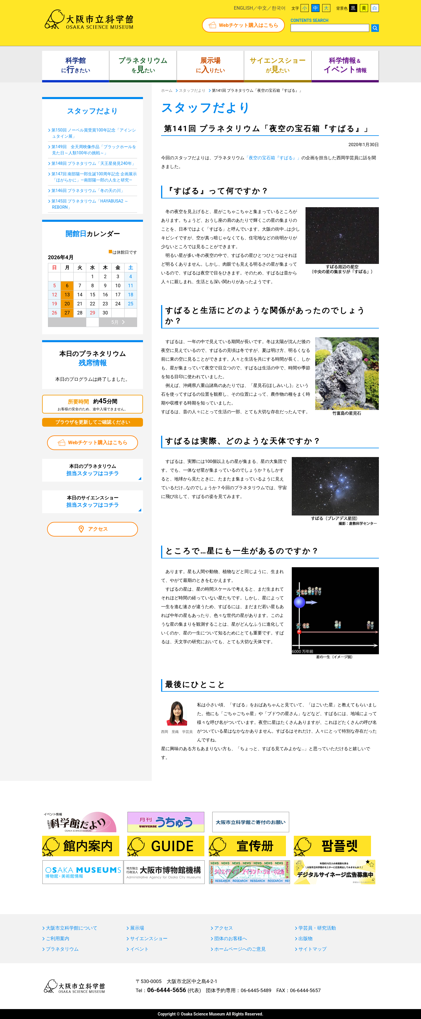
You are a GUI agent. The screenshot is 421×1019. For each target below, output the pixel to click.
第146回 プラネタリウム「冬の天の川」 (88, 190)
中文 (262, 8)
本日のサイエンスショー (92, 501)
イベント (139, 949)
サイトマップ (313, 949)
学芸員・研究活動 (317, 928)
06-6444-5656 (166, 990)
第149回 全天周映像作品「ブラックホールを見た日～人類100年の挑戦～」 (93, 149)
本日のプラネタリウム (92, 469)
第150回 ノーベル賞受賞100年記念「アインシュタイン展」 (93, 133)
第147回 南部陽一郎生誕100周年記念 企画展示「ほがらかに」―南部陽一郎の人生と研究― (94, 177)
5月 (115, 322)
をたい (143, 65)
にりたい (210, 65)
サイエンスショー (149, 938)
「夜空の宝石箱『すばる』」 (272, 157)
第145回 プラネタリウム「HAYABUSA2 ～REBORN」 (89, 204)
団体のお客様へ (230, 938)
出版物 (306, 938)
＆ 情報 (345, 65)
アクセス (98, 529)
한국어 (279, 8)
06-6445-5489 (256, 990)
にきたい (75, 65)
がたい (278, 65)
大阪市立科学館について (71, 928)
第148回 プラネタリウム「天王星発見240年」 (93, 163)
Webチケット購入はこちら (248, 25)
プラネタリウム (62, 949)
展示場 (137, 928)
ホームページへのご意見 (240, 949)
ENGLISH (243, 8)
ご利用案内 (57, 938)
